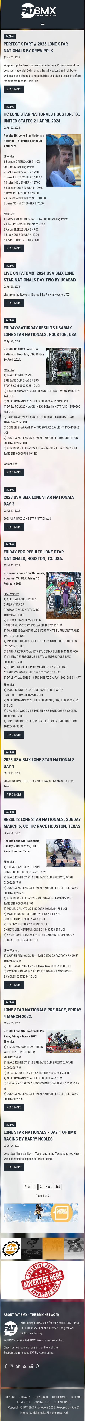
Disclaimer (59, 1397)
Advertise (24, 1402)
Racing (10, 36)
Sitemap (76, 1397)
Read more (14, 89)
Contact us (42, 1402)
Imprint (10, 1397)
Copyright (41, 1397)
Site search (62, 1402)
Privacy (24, 1397)
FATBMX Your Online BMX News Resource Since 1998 (42, 9)
